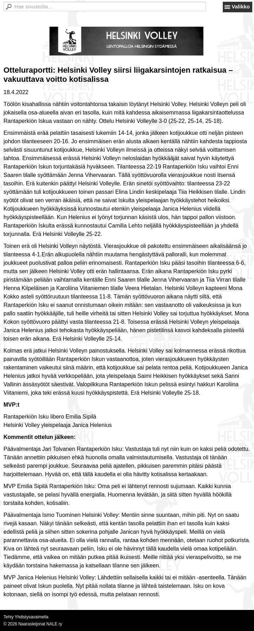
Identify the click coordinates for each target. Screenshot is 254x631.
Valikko (241, 6)
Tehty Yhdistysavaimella (26, 616)
